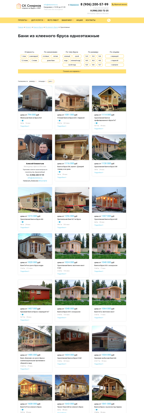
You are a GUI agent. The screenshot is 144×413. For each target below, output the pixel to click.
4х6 (100, 60)
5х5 (86, 65)
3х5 (93, 56)
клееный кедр (75, 60)
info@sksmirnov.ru (51, 5)
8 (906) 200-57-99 (94, 4)
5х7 (100, 65)
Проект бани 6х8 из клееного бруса (70, 407)
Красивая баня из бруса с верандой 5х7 (34, 312)
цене (51, 81)
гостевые (46, 56)
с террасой (114, 60)
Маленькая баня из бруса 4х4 (31, 118)
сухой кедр (72, 65)
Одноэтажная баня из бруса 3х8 (105, 167)
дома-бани (51, 60)
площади (43, 81)
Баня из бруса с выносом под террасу (108, 407)
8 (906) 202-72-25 (99, 10)
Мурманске (74, 5)
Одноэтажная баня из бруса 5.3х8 (69, 358)
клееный (67, 56)
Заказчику (68, 20)
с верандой (114, 56)
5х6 (93, 65)
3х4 (86, 56)
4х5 (93, 60)
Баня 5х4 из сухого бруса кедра (31, 265)
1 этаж (23, 56)
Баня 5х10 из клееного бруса (30, 407)
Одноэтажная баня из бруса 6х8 (105, 219)
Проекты (23, 20)
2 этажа (34, 60)
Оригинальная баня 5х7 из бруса (69, 219)
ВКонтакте (43, 181)
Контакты (90, 20)
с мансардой (33, 56)
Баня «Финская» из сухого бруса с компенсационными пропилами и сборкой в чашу (32, 360)
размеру (33, 81)
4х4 (86, 60)
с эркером (114, 65)
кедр (65, 60)
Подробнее (24, 126)
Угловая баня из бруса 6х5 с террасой (70, 118)
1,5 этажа (24, 60)
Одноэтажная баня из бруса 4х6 (31, 219)
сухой (77, 56)
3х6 (100, 56)
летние (55, 56)
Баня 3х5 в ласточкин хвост (104, 312)
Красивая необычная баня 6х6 (105, 358)
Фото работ (53, 20)
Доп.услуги (38, 20)
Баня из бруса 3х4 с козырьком (68, 312)
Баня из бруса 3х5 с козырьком (105, 265)
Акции (79, 20)
